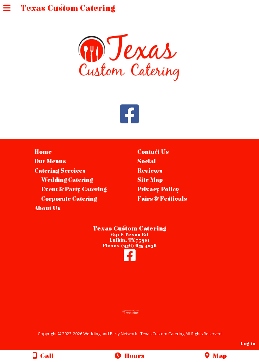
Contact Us (153, 152)
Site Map (150, 180)
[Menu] (6, 9)
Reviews (149, 171)
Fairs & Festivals (162, 199)
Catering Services (59, 171)
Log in (248, 343)
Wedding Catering (67, 180)
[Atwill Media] (135, 326)
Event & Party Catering (74, 189)
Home (43, 152)
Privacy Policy (158, 189)
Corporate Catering (69, 199)
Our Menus (50, 161)
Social (146, 161)
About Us (47, 208)
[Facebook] (130, 259)
